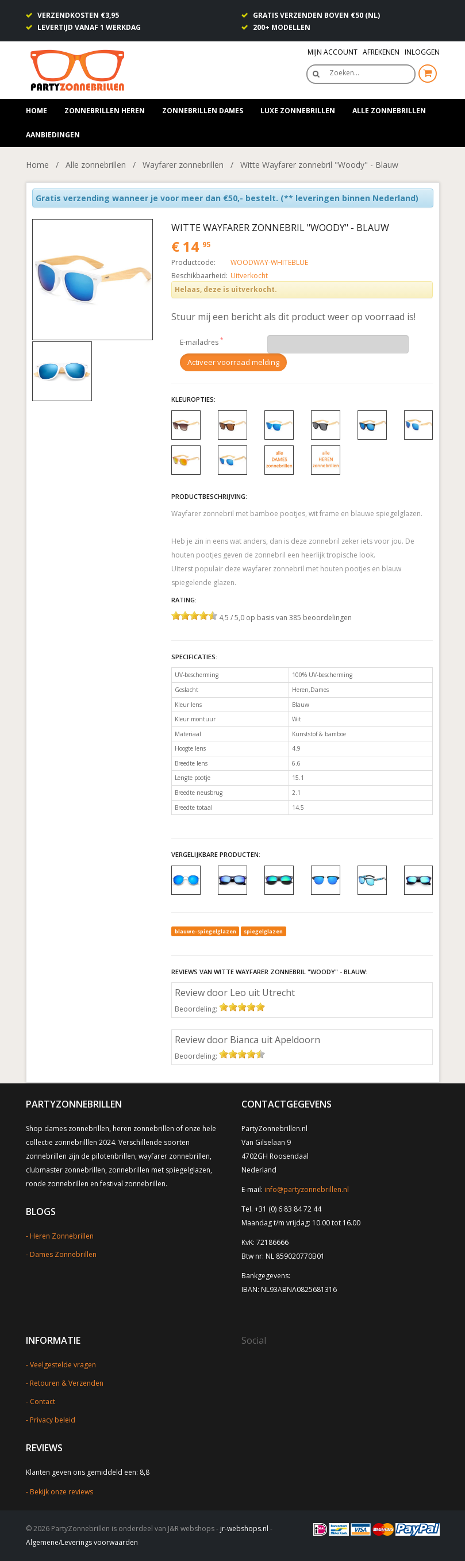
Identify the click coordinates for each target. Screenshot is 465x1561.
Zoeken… (344, 73)
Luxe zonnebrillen (297, 111)
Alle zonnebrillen (389, 111)
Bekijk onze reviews (61, 1492)
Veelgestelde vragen (63, 1365)
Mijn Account (333, 52)
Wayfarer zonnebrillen (183, 164)
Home (36, 111)
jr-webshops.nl (244, 1528)
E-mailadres (199, 342)
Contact (42, 1401)
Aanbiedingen (53, 135)
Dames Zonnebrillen (63, 1254)
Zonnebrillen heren (104, 111)
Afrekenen (381, 52)
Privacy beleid (52, 1420)
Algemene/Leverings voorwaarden (82, 1542)
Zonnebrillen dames (202, 111)
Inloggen (422, 52)
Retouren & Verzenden (66, 1383)
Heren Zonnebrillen (62, 1236)
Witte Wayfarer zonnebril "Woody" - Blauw (319, 164)
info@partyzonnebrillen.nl (306, 1189)
